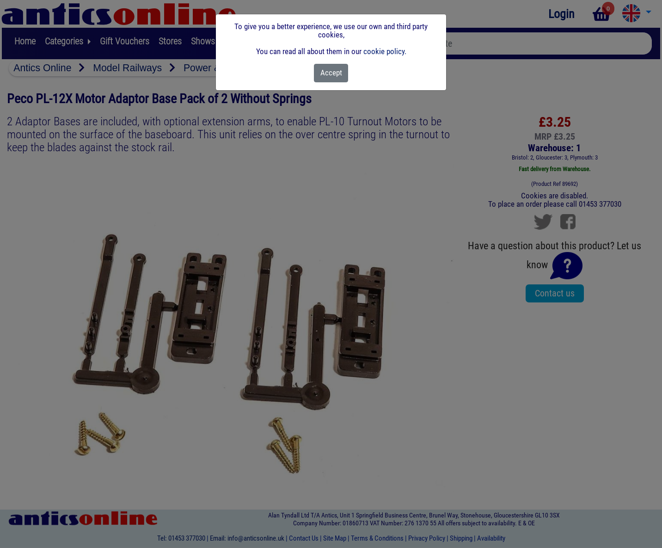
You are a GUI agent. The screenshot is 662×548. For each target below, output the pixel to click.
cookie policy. (384, 51)
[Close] (331, 73)
